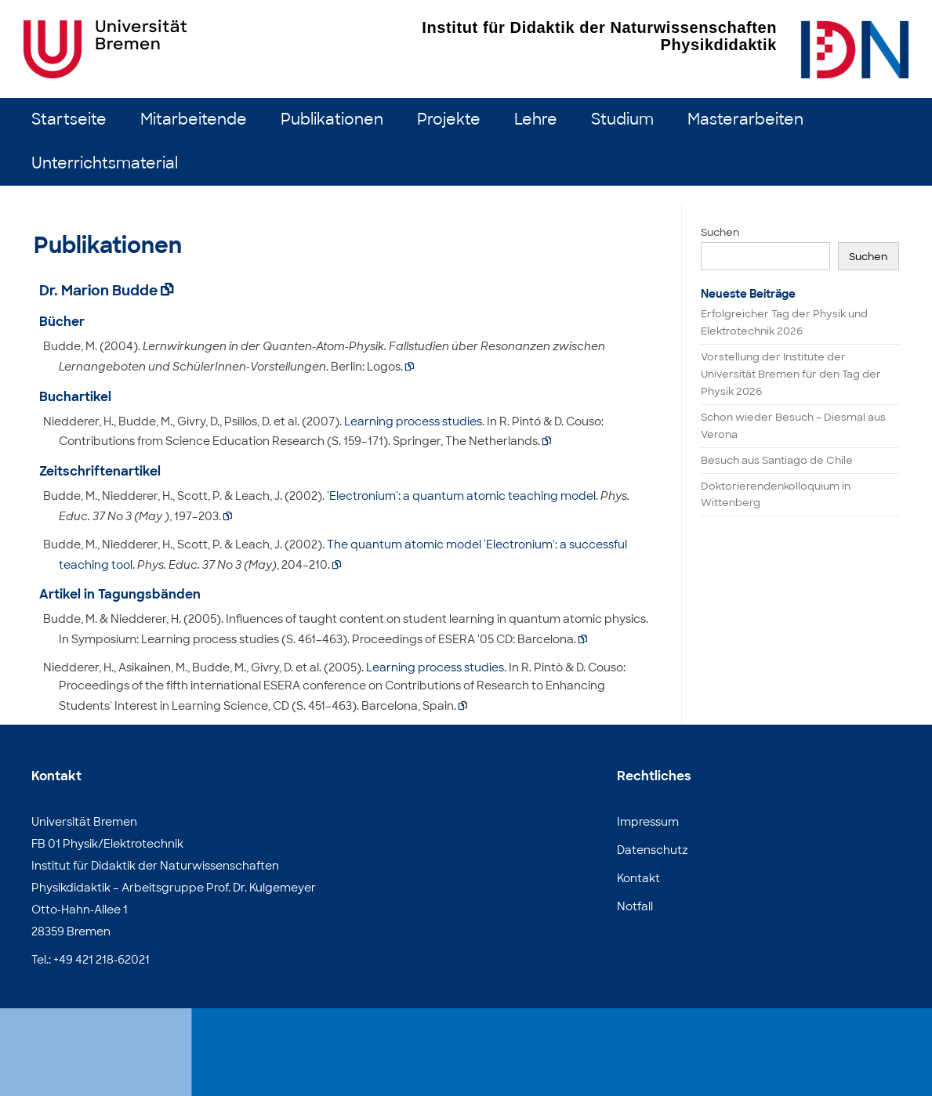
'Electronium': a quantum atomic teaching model (461, 496)
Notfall (635, 906)
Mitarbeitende (193, 119)
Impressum (648, 822)
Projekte (449, 119)
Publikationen (332, 119)
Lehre (535, 119)
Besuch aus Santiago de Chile (777, 460)
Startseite (69, 119)
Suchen (720, 232)
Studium (622, 119)
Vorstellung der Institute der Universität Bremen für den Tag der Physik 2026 (791, 374)
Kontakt (638, 878)
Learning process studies (413, 421)
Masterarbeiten (745, 119)
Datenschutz (652, 850)
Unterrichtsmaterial (104, 163)
